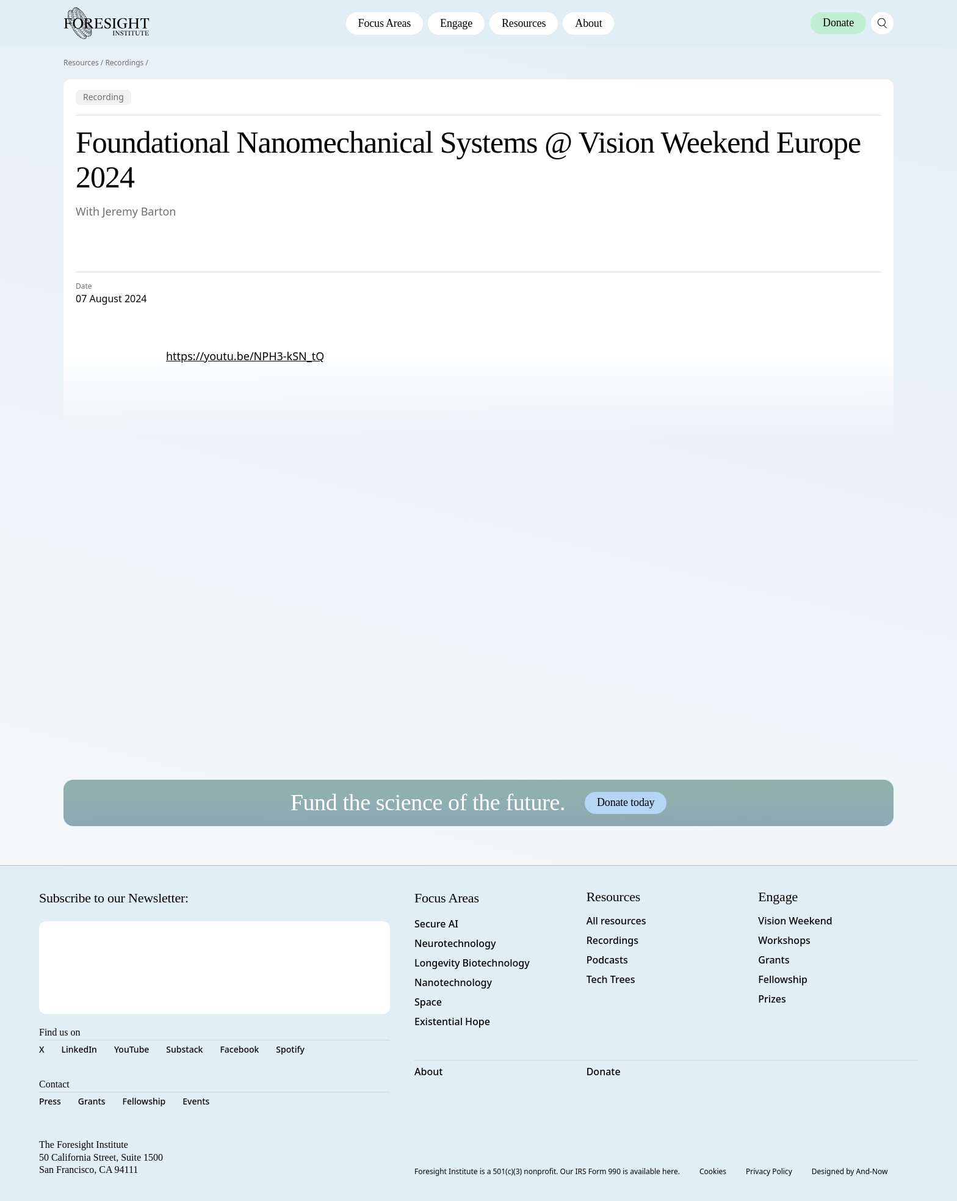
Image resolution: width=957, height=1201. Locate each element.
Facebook (239, 1049)
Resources (524, 23)
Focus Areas (384, 23)
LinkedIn (79, 1049)
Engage (456, 23)
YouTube (131, 1049)
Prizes (771, 999)
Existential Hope (452, 1021)
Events (195, 1101)
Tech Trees (611, 979)
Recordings (124, 62)
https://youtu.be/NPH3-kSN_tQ (245, 356)
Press (50, 1101)
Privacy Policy (769, 1171)
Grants (92, 1101)
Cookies (712, 1171)
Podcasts (607, 960)
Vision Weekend (795, 920)
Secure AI (436, 924)
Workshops (784, 940)
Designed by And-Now (850, 1171)
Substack (184, 1049)
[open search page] (882, 23)
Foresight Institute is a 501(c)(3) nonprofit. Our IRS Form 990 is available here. (547, 1171)
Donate (604, 1071)
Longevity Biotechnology (472, 963)
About (588, 23)
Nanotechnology (453, 982)
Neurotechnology (455, 943)
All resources (616, 920)
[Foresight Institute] (106, 23)
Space (428, 1002)
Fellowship (144, 1101)
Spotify (290, 1049)
